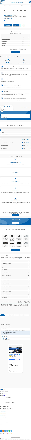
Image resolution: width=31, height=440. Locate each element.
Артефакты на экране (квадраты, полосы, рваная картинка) (8, 139)
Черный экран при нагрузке (4, 145)
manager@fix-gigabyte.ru (4, 417)
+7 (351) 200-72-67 (14, 1)
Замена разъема (3, 45)
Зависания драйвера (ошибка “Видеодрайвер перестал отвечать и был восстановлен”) (10, 142)
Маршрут (11, 359)
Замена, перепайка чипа (4, 41)
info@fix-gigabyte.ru (3, 415)
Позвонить (22, 5)
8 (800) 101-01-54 (3, 413)
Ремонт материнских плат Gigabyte (10, 402)
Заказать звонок (15, 223)
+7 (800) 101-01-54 (20, 1)
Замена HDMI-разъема (4, 43)
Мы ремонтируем (7, 5)
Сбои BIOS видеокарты (4, 148)
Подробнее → (27, 139)
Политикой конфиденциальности (22, 330)
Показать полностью (4, 309)
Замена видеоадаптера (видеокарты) (6, 39)
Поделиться (1, 431)
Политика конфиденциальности (15, 437)
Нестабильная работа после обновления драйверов (7, 151)
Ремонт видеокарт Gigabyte (9, 400)
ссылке (4, 395)
